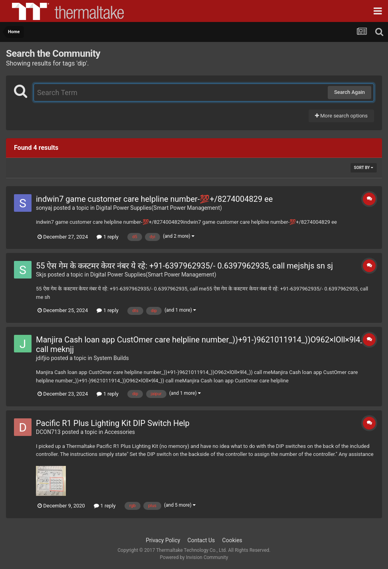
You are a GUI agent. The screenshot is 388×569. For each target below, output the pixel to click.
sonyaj (44, 208)
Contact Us (201, 540)
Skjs (41, 274)
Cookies (232, 540)
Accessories (120, 432)
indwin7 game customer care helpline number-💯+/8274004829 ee (154, 199)
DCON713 (48, 432)
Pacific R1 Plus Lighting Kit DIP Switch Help (113, 423)
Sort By (363, 167)
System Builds (111, 358)
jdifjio (42, 358)
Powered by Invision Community (194, 557)
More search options (341, 116)
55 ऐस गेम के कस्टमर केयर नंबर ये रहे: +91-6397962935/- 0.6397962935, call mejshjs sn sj (184, 266)
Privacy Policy (163, 540)
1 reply (108, 237)
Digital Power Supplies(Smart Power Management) (159, 208)
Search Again (349, 92)
